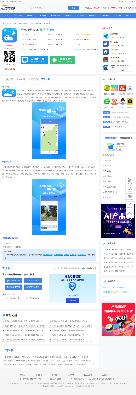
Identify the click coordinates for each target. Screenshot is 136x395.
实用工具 (122, 262)
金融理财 (114, 262)
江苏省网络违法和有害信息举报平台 (101, 379)
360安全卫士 (88, 8)
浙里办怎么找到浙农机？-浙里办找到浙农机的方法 (69, 321)
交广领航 (107, 181)
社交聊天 (114, 249)
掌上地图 (51, 364)
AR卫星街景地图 (34, 361)
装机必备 (105, 16)
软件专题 (80, 16)
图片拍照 (130, 254)
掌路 (76, 361)
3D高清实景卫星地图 (40, 357)
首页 (6, 16)
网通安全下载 (32, 280)
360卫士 (107, 94)
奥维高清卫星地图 (9, 364)
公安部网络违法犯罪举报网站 (30, 379)
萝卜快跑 (107, 165)
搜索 (73, 8)
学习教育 (107, 267)
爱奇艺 (121, 117)
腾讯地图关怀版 (110, 187)
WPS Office (114, 8)
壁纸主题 (107, 271)
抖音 (121, 8)
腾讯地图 (107, 171)
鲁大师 (113, 122)
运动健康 (122, 258)
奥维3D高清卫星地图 (64, 361)
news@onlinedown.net (65, 386)
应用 (31, 23)
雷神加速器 (114, 112)
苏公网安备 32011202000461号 (85, 383)
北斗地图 (91, 364)
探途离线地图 (58, 255)
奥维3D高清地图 (56, 357)
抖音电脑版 (114, 117)
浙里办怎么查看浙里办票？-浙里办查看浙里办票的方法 (24, 321)
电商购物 (107, 262)
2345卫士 (125, 122)
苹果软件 (43, 16)
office (112, 127)
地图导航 (38, 23)
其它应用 (130, 267)
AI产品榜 (123, 1)
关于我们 (55, 375)
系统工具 (122, 249)
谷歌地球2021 (47, 255)
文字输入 (107, 258)
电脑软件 (18, 16)
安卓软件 (31, 16)
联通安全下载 (32, 287)
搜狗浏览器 (132, 8)
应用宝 (116, 292)
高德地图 (120, 144)
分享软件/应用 (91, 268)
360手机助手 (107, 292)
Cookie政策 (88, 375)
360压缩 (123, 127)
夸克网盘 (117, 127)
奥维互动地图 (20, 361)
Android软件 (22, 23)
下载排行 (117, 16)
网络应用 (114, 271)
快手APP (113, 288)
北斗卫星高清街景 (110, 192)
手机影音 (130, 249)
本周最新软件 (126, 138)
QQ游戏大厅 (122, 107)
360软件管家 (115, 94)
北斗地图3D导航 (48, 361)
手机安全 (122, 267)
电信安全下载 (13, 280)
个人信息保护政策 (77, 379)
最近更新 (129, 16)
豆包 (125, 8)
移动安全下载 (13, 287)
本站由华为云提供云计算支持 (85, 386)
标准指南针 (108, 176)
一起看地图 (7, 357)
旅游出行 (130, 258)
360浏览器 (105, 8)
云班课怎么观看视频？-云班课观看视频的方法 (68, 335)
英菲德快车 (86, 357)
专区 (52, 30)
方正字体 (118, 122)
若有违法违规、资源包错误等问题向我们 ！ (69, 268)
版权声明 (71, 375)
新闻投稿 (39, 375)
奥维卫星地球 (8, 361)
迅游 (126, 112)
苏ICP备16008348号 (65, 383)
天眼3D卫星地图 (40, 364)
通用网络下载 (32, 298)
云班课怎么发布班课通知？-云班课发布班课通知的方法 (24, 335)
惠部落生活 (26, 357)
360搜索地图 (82, 255)
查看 (119, 149)
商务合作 (23, 375)
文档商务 (130, 262)
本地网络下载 (13, 298)
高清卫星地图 (85, 361)
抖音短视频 (125, 292)
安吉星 (66, 255)
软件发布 (132, 1)
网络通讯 (114, 267)
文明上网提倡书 (55, 379)
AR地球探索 (81, 364)
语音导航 (108, 197)
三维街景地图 (69, 364)
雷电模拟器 (130, 107)
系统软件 (68, 16)
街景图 (29, 364)
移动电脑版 (55, 16)
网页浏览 (114, 258)
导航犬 (21, 364)
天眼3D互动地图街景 (71, 357)
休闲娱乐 (107, 249)
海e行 (60, 364)
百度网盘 (130, 94)
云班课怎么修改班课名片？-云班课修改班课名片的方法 (24, 330)
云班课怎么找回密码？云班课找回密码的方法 (68, 330)
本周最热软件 (111, 138)
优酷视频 (126, 117)
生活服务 (114, 254)
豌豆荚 (106, 288)
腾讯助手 (121, 112)
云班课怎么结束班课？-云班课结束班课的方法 (68, 340)
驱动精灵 (122, 94)
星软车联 (73, 255)
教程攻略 (92, 16)
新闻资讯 (122, 271)
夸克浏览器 (121, 288)
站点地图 (105, 375)
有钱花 (105, 296)
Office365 (97, 8)
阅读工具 (107, 254)
